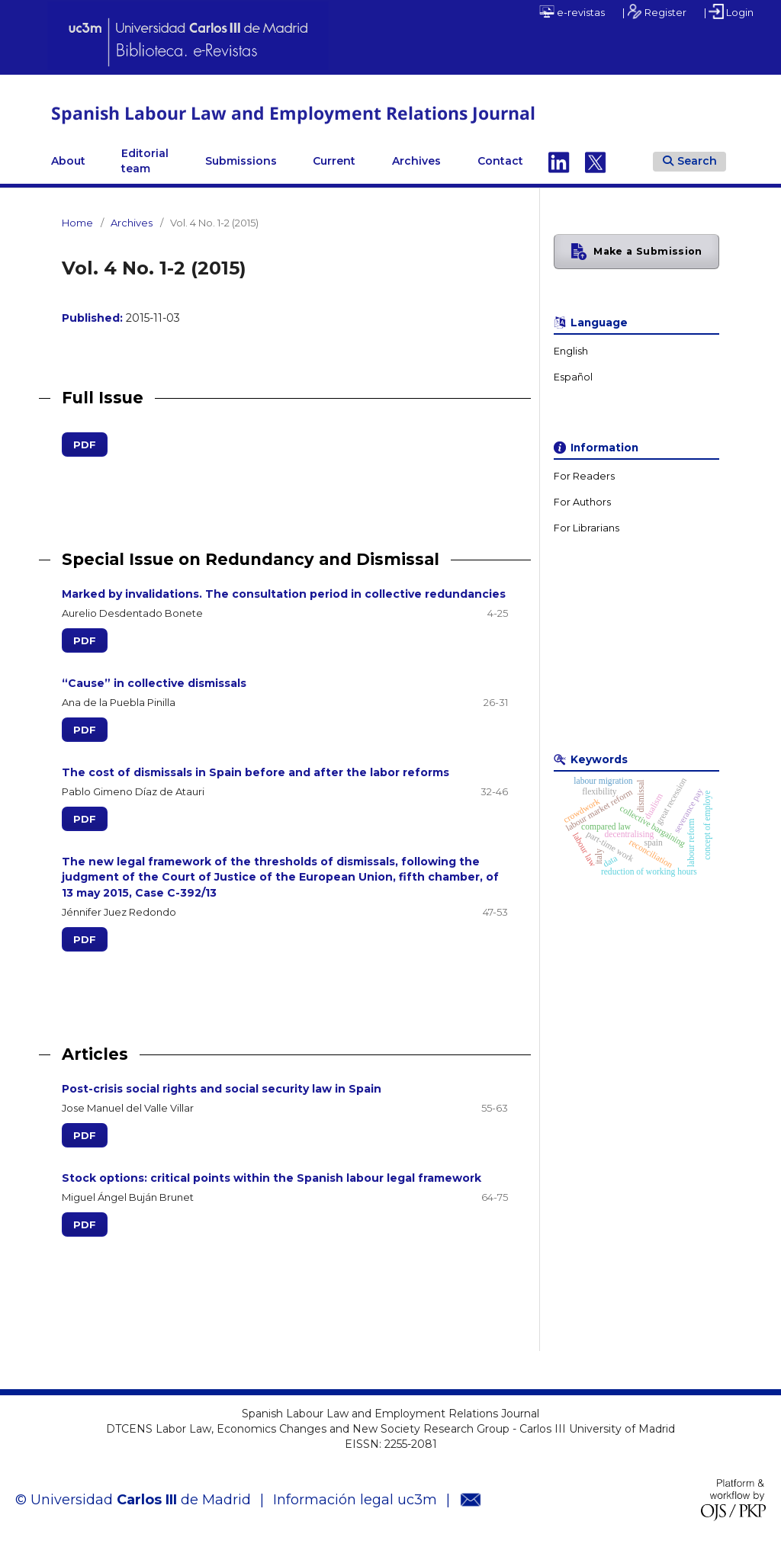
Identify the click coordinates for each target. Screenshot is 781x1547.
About (68, 161)
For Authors (582, 502)
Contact (500, 161)
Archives (416, 161)
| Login (729, 11)
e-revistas (572, 11)
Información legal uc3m (355, 1499)
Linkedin (559, 161)
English (571, 351)
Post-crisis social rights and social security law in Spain (221, 1088)
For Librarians (586, 528)
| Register (654, 11)
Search (690, 160)
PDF (79, 444)
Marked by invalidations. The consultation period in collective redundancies (284, 594)
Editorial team (145, 160)
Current (334, 161)
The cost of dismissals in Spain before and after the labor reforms (255, 772)
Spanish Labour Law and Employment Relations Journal (302, 112)
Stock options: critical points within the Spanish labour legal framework (271, 1177)
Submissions (241, 161)
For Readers (584, 476)
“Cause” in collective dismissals (154, 683)
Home (77, 223)
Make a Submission (647, 251)
